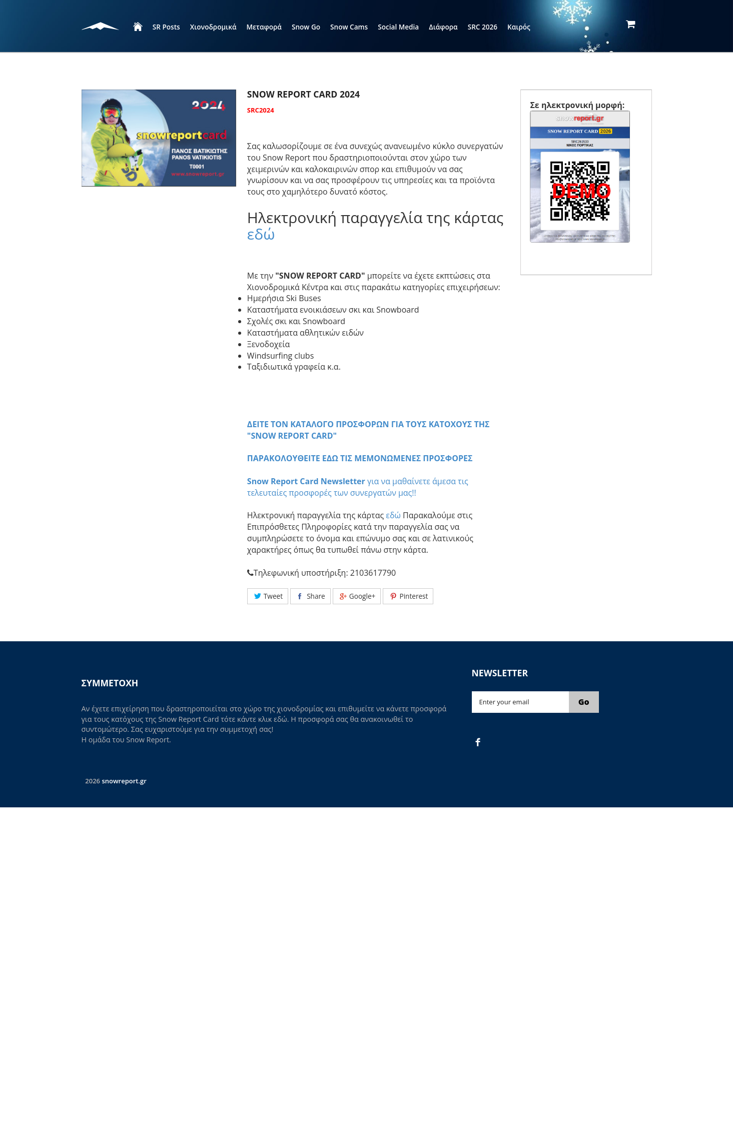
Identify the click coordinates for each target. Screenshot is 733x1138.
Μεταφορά (264, 27)
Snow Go (306, 27)
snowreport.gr (124, 780)
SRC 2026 (482, 27)
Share (310, 596)
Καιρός (518, 27)
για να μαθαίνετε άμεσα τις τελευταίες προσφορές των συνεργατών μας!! (357, 487)
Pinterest (408, 596)
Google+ (356, 596)
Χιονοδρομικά (213, 27)
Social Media (398, 27)
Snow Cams (349, 27)
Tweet (268, 596)
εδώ (261, 234)
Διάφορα (443, 27)
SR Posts (166, 27)
